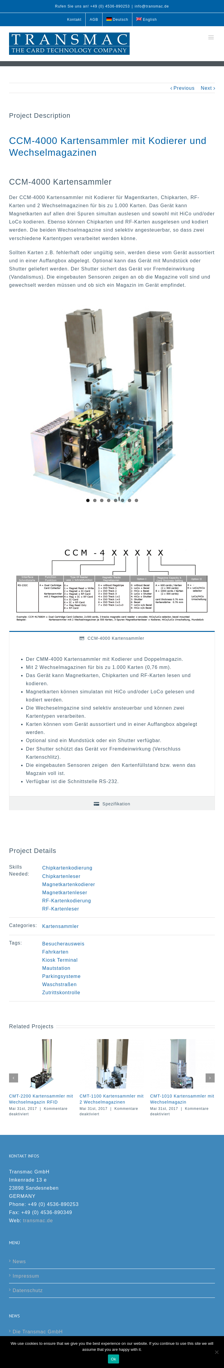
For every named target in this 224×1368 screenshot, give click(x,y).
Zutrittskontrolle (61, 992)
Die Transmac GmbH (38, 1331)
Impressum (26, 1276)
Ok (113, 1359)
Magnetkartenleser (64, 892)
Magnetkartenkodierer (68, 884)
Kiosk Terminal (60, 960)
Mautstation (56, 968)
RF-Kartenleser (60, 908)
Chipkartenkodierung (67, 867)
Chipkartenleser (61, 876)
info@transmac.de (152, 6)
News (19, 1261)
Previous (183, 88)
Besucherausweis (63, 943)
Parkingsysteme (61, 976)
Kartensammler (60, 926)
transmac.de (38, 1220)
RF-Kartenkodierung (66, 900)
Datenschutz (28, 1290)
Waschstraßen (59, 984)
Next (206, 88)
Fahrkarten (55, 951)
